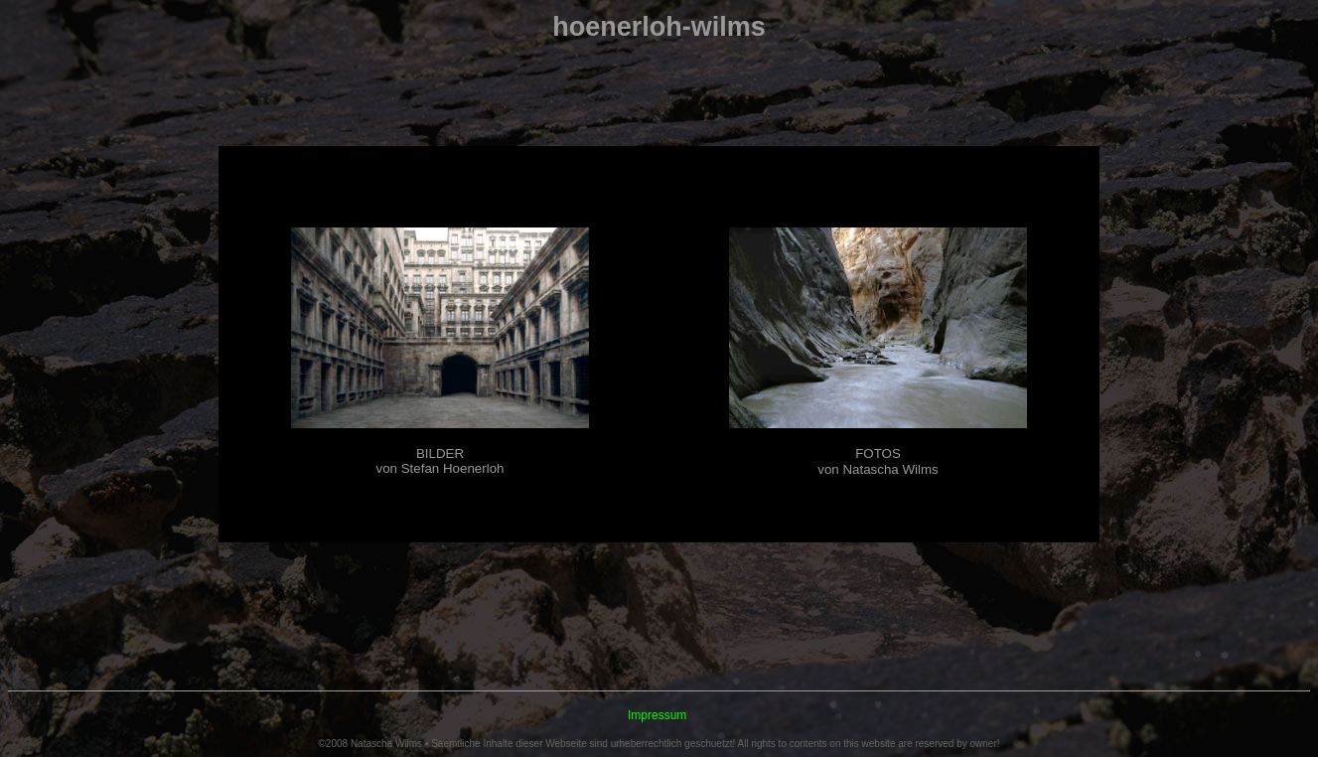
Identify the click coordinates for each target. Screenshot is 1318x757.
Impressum (657, 715)
